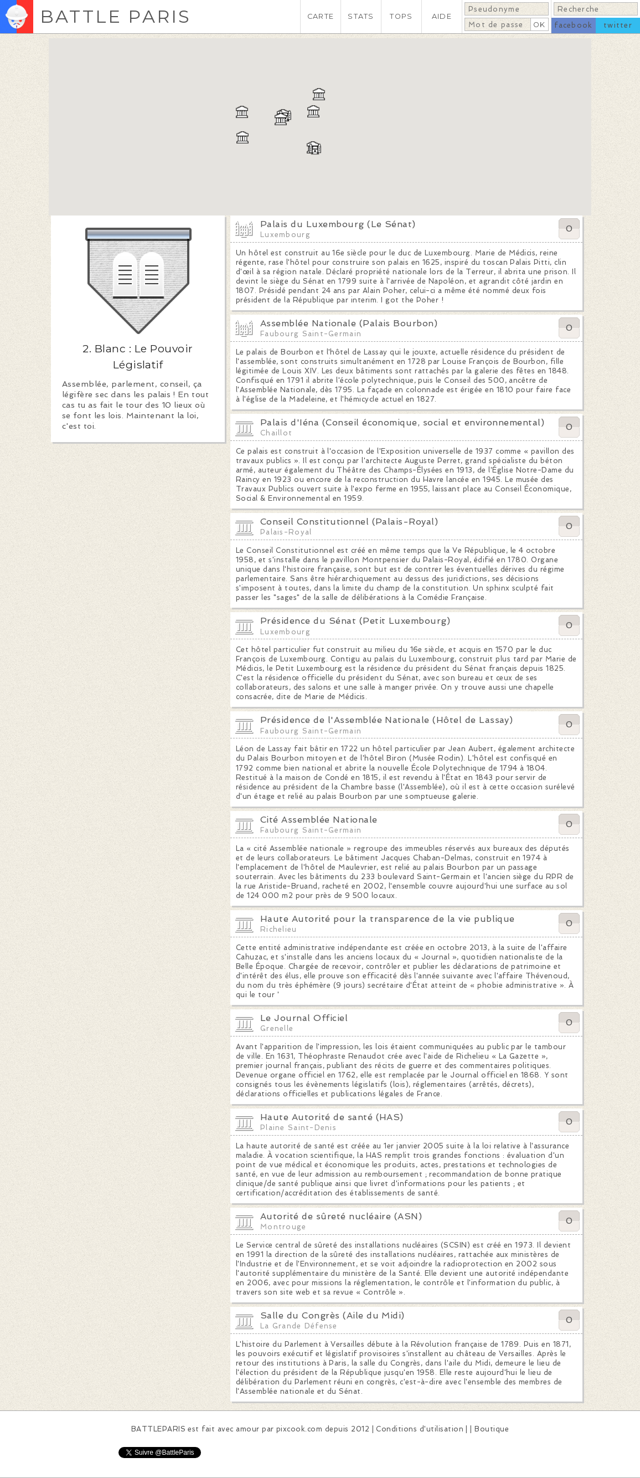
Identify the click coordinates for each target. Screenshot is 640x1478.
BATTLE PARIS (115, 16)
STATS (361, 16)
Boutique (491, 1429)
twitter (617, 25)
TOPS (401, 16)
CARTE (320, 16)
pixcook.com (299, 1429)
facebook (573, 25)
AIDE (442, 16)
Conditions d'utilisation (419, 1429)
